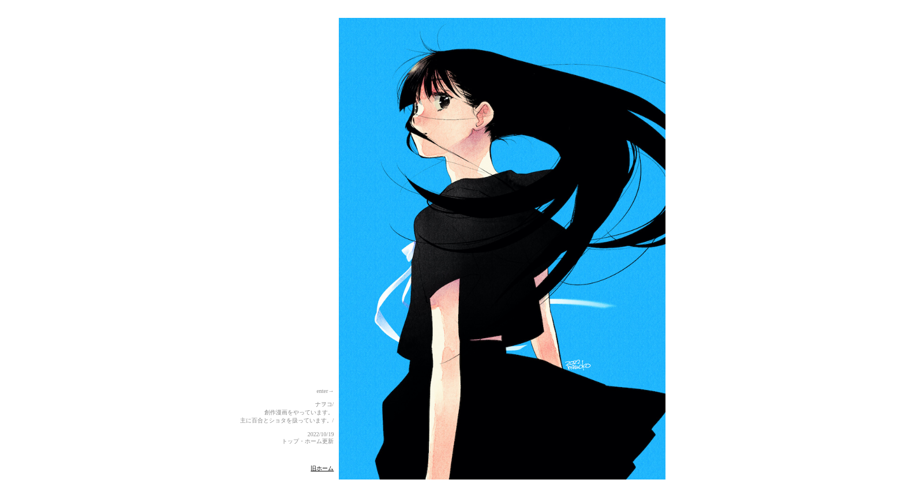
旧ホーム (322, 468)
